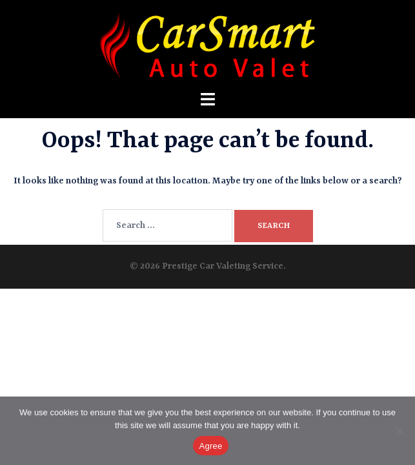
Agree (211, 446)
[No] (398, 430)
